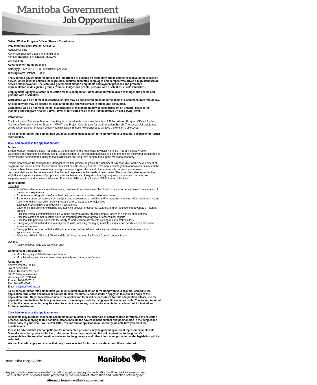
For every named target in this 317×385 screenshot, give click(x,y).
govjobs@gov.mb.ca (28, 286)
